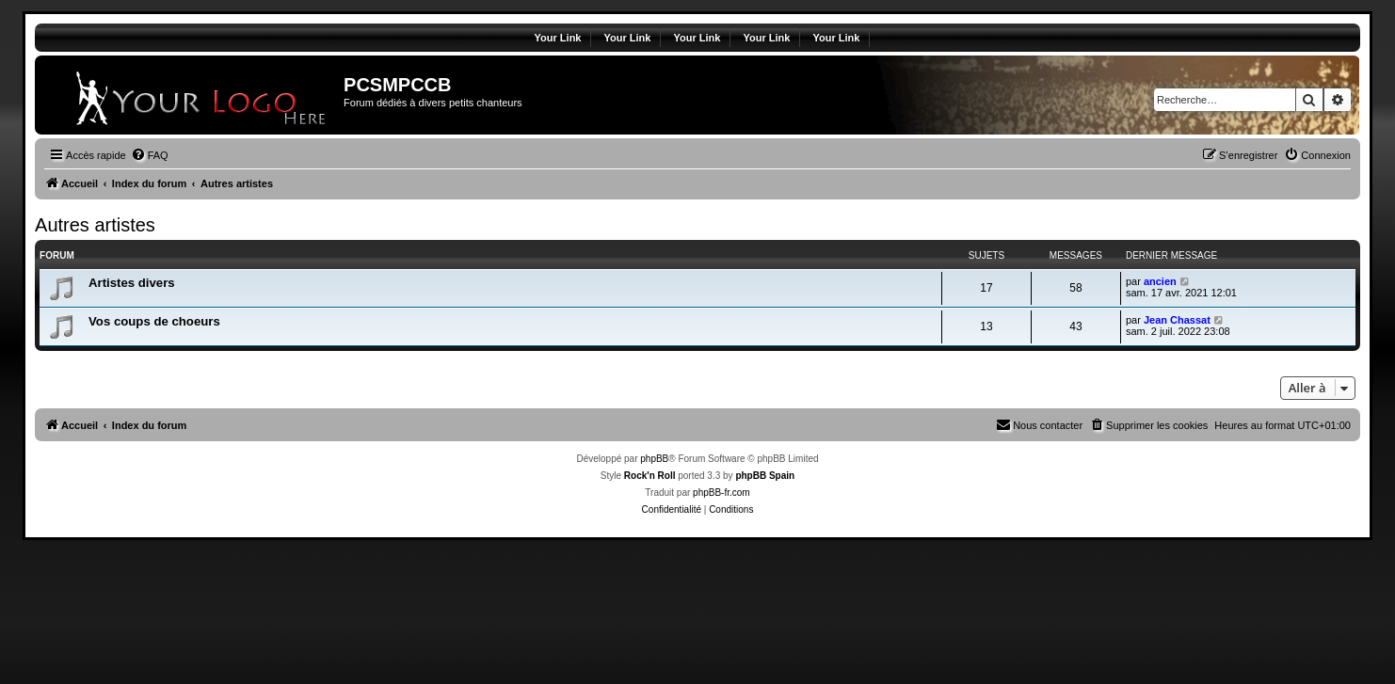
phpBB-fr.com (721, 492)
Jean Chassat (1177, 320)
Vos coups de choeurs (154, 321)
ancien (1160, 281)
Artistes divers (131, 283)
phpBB (654, 458)
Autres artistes (95, 225)
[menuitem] (149, 155)
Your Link (558, 37)
